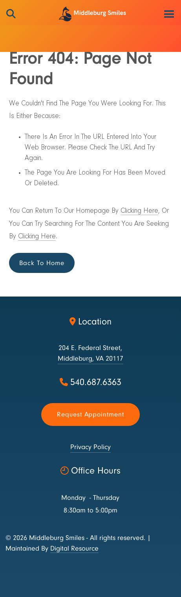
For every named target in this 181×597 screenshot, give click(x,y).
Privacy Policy (90, 447)
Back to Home (41, 263)
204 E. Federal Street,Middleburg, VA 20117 (90, 353)
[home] (90, 14)
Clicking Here (139, 211)
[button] (169, 14)
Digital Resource (74, 548)
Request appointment (90, 414)
